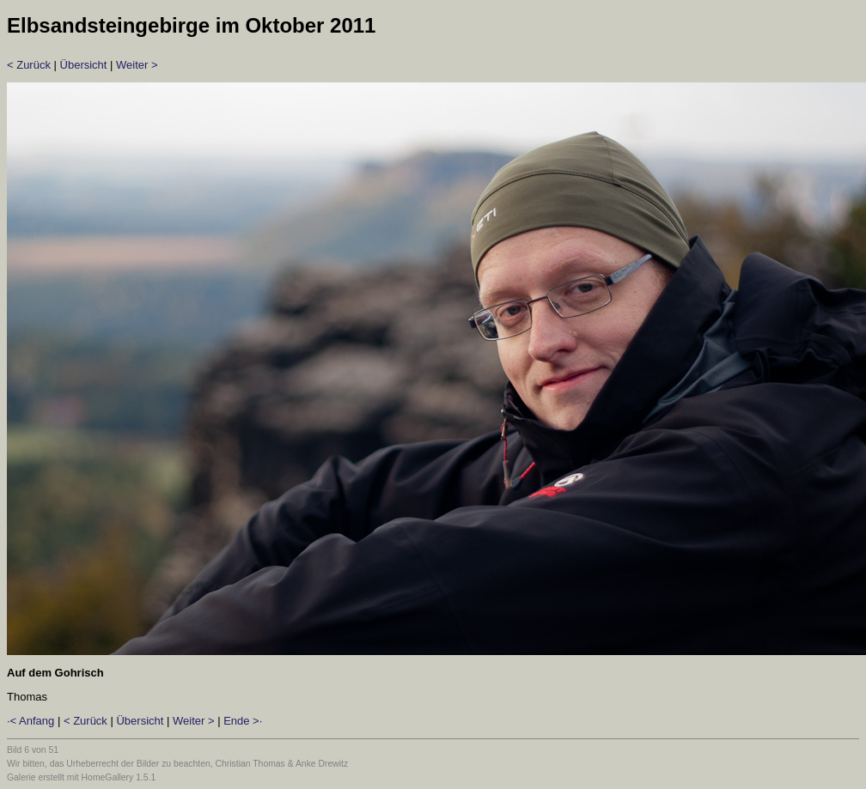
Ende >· (242, 720)
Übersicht (83, 64)
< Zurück (29, 64)
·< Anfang (30, 720)
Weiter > (137, 64)
